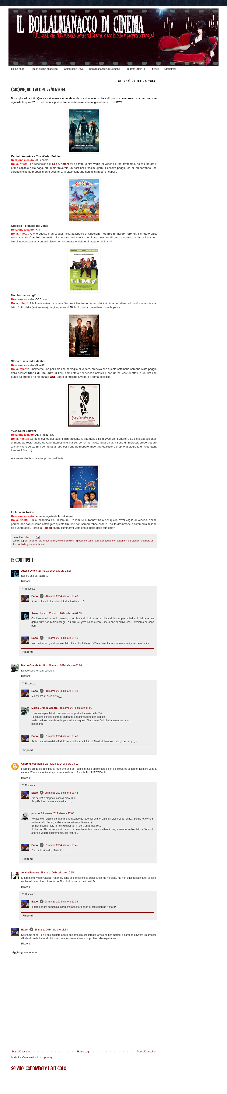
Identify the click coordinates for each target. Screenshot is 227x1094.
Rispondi (26, 581)
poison (35, 813)
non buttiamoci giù (121, 540)
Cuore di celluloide (32, 763)
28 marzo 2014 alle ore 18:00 (75, 707)
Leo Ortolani (60, 163)
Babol (34, 596)
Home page (17, 68)
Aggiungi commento (24, 952)
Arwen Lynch (29, 570)
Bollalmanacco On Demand (104, 68)
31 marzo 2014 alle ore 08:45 (61, 845)
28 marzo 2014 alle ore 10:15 (57, 872)
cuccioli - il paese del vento (79, 540)
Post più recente (21, 1051)
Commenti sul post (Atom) (37, 1057)
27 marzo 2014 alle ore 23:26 (54, 570)
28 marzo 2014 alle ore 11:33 (61, 901)
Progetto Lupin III (135, 68)
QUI (52, 376)
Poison (47, 527)
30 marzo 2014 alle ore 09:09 (65, 613)
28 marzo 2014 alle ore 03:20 (65, 665)
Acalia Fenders (30, 872)
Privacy (154, 68)
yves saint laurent (36, 544)
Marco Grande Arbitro (34, 665)
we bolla (22, 544)
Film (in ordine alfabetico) (44, 68)
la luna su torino (103, 540)
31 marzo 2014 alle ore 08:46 (61, 638)
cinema (61, 540)
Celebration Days (74, 68)
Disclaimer (170, 68)
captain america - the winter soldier (38, 540)
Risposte (30, 588)
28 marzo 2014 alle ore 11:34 (51, 929)
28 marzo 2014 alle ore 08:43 (61, 596)
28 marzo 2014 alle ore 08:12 (61, 763)
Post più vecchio (146, 1051)
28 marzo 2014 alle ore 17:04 (57, 813)
